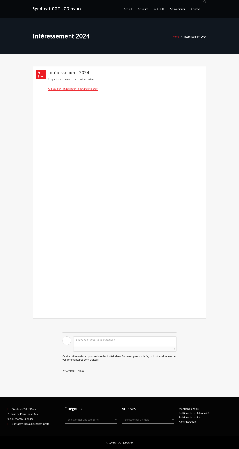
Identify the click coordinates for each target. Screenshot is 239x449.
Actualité (143, 9)
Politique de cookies (190, 417)
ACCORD (159, 9)
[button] (204, 2)
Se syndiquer (177, 9)
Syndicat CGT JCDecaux (57, 9)
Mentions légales (189, 409)
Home (176, 36)
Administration (187, 421)
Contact (195, 9)
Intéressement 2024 (195, 36)
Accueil (128, 9)
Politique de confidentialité (194, 413)
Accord (79, 79)
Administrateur (61, 79)
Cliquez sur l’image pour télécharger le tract (73, 88)
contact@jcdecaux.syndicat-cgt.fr (30, 423)
